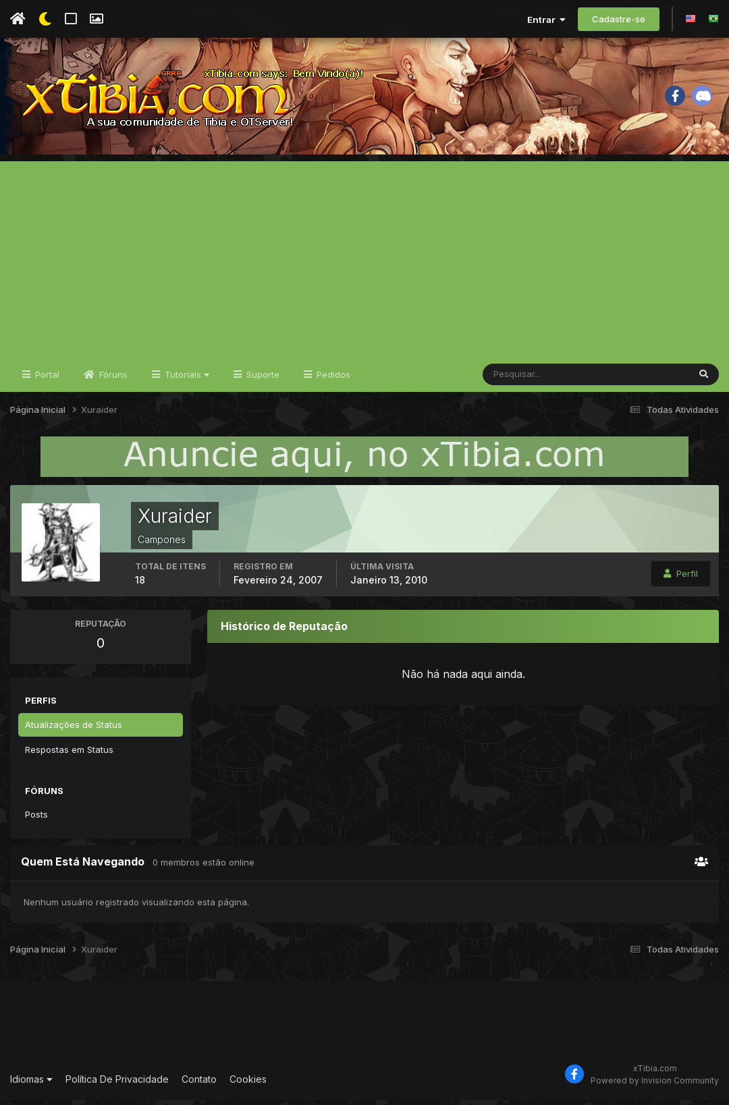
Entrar (546, 19)
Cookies (248, 1084)
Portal (45, 379)
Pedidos (332, 379)
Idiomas (31, 1084)
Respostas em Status (69, 754)
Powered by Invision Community (655, 1085)
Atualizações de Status (73, 729)
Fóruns (112, 379)
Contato (199, 1084)
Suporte (261, 379)
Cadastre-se (618, 18)
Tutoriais (185, 379)
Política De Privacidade (117, 1084)
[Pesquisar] (527, 379)
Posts (36, 819)
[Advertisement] (364, 260)
